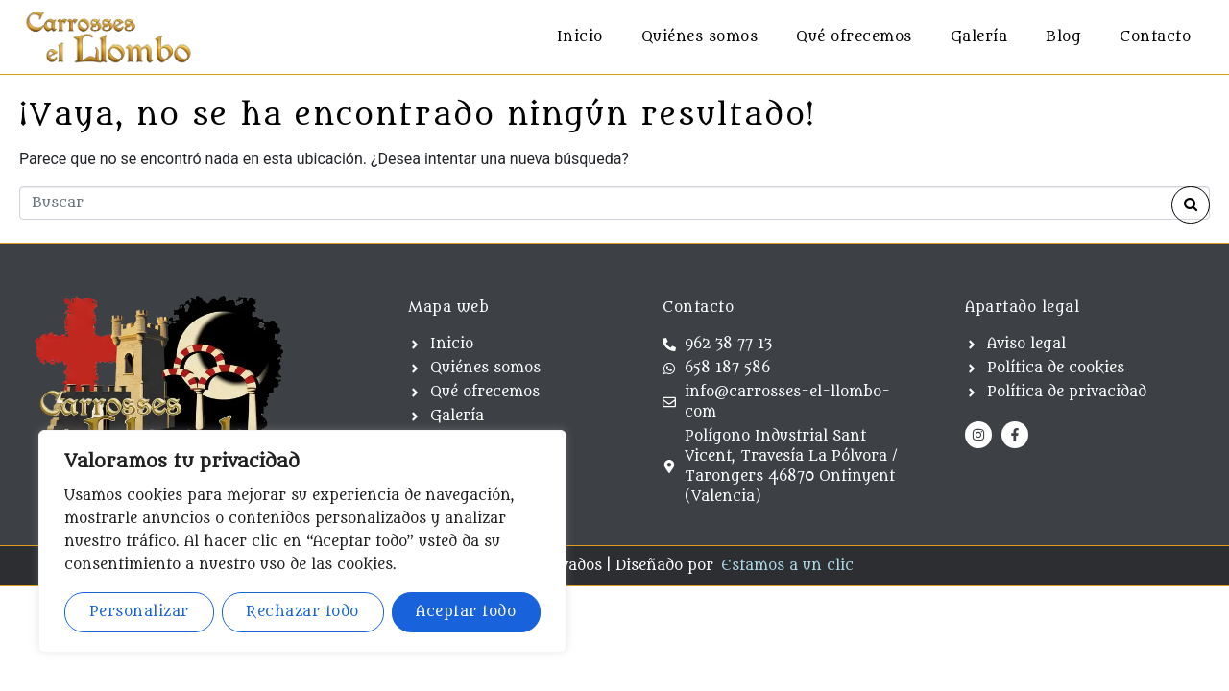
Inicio (580, 37)
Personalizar (139, 612)
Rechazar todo (302, 612)
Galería (979, 37)
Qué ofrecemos (854, 37)
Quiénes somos (700, 37)
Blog (1063, 37)
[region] (302, 541)
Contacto (1155, 37)
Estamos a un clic (787, 566)
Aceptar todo (466, 612)
